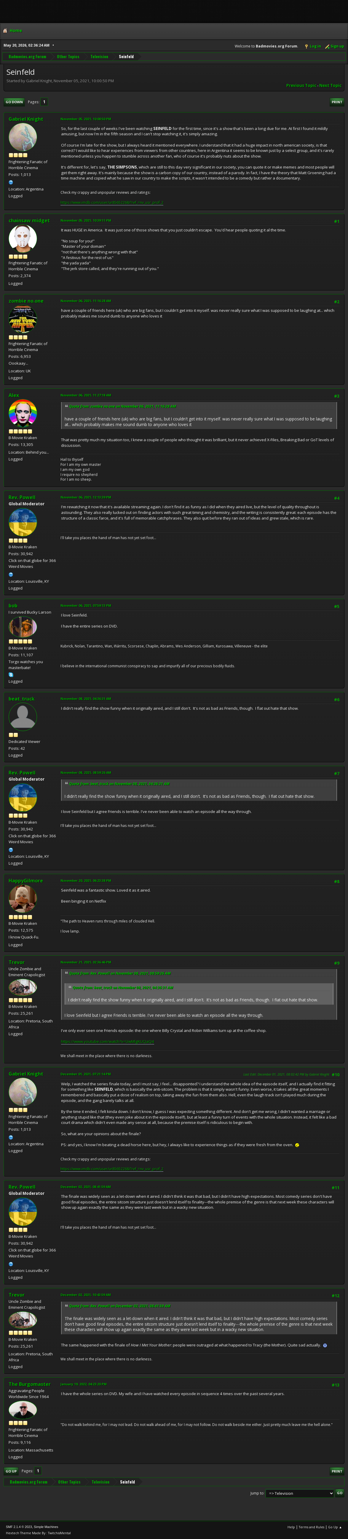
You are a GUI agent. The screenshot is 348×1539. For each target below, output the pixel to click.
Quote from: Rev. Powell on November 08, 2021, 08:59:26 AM (120, 973)
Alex (14, 395)
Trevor (17, 962)
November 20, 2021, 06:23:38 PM (85, 880)
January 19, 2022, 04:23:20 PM (83, 1384)
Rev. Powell (22, 497)
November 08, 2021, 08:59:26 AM (85, 772)
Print (337, 102)
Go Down (14, 102)
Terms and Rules (311, 1527)
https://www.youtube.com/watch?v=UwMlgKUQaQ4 (107, 1041)
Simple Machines (46, 1527)
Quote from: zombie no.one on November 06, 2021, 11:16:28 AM (122, 406)
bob (13, 605)
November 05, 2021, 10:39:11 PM (85, 220)
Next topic (330, 85)
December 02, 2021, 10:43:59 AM (85, 1294)
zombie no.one (26, 301)
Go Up (11, 1471)
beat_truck (22, 698)
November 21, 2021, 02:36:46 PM (85, 962)
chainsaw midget (29, 220)
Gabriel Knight (26, 119)
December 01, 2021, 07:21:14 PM (85, 1074)
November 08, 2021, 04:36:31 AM (85, 698)
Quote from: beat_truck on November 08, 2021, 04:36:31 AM (119, 783)
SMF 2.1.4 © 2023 (19, 1527)
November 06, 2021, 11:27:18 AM (85, 395)
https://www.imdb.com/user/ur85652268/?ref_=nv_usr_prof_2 (111, 202)
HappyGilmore (26, 880)
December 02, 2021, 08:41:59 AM (85, 1186)
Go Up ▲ (335, 1527)
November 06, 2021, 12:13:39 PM (85, 497)
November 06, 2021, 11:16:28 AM (85, 300)
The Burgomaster (30, 1384)
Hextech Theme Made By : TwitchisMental (38, 1533)
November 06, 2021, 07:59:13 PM (85, 605)
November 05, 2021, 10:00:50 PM (85, 119)
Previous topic (301, 85)
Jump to (257, 1492)
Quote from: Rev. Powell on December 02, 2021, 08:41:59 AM (119, 1305)
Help (291, 1527)
